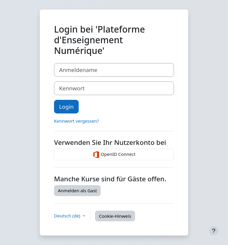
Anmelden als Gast (77, 190)
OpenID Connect (114, 154)
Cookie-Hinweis (115, 216)
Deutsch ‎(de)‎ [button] (67, 216)
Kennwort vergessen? (76, 121)
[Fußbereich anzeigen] (213, 231)
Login (66, 106)
